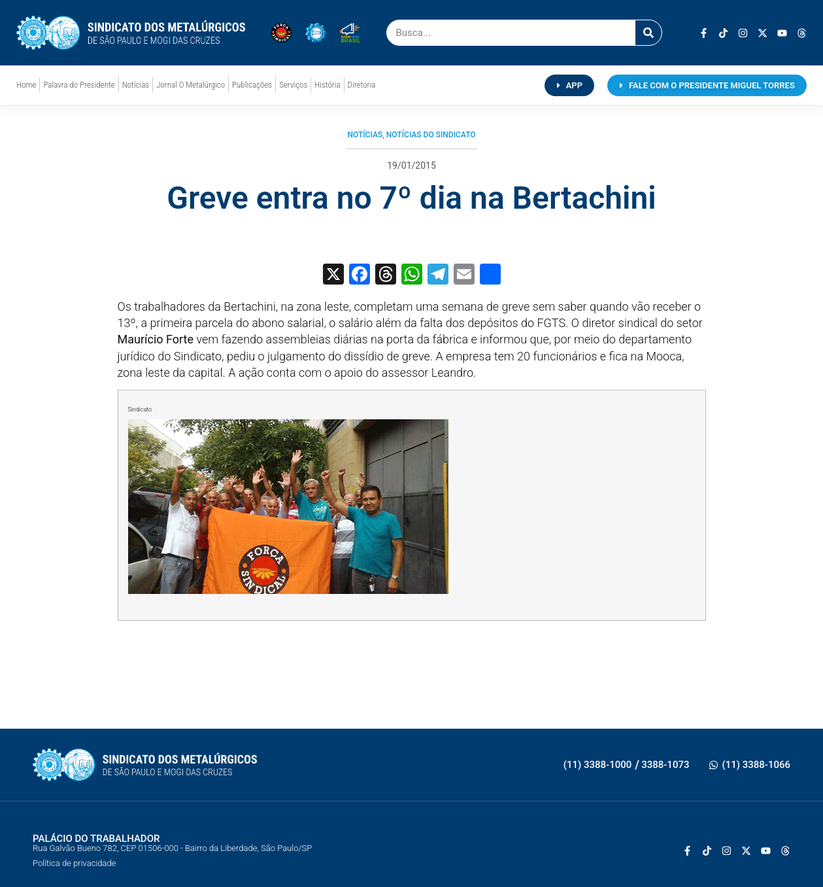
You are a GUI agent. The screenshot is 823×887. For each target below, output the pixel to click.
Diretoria (362, 85)
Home (26, 85)
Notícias (135, 85)
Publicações (252, 85)
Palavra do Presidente (78, 85)
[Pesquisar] (648, 32)
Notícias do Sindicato (431, 134)
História (327, 85)
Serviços (293, 85)
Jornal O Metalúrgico (190, 85)
